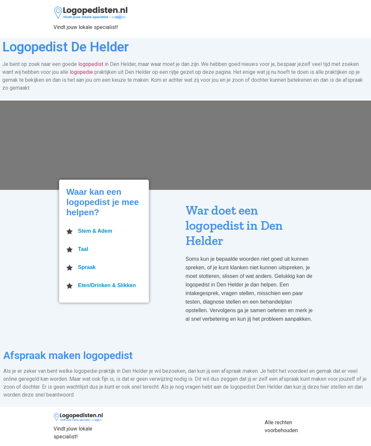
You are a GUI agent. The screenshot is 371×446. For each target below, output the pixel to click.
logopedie (81, 72)
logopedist (90, 64)
